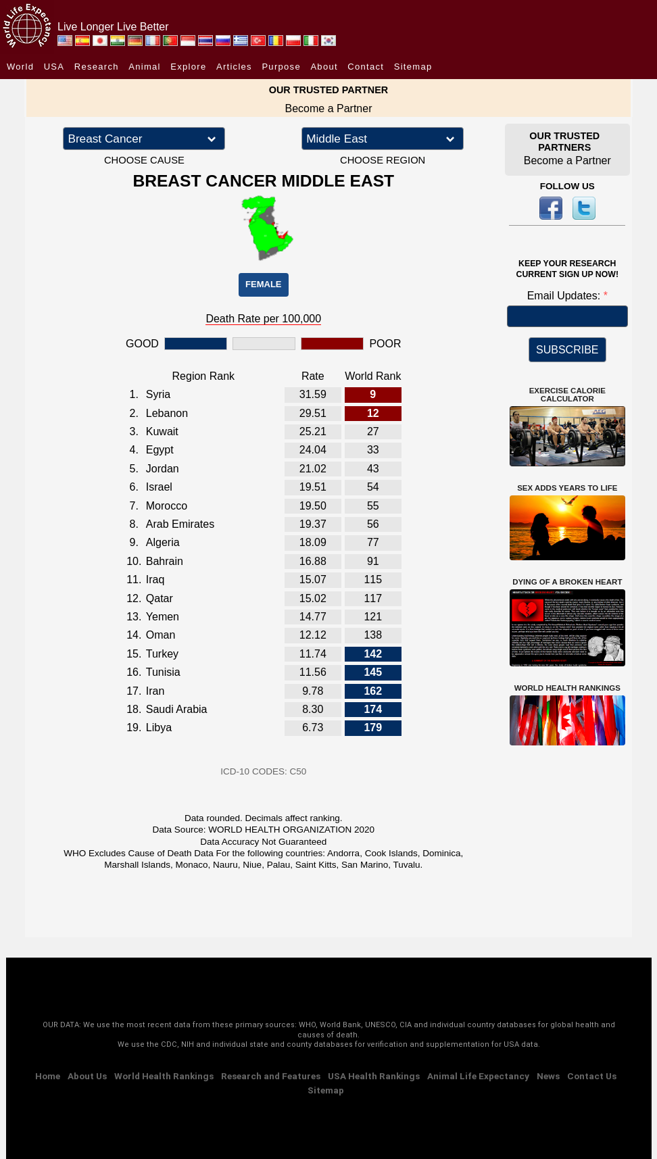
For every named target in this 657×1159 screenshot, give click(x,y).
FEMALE (263, 284)
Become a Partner (328, 108)
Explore (188, 66)
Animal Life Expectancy (478, 1075)
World (20, 66)
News (548, 1075)
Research (96, 66)
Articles (234, 66)
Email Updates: (565, 295)
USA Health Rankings (374, 1075)
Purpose (281, 66)
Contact (365, 66)
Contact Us (591, 1075)
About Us (87, 1075)
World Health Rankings (164, 1075)
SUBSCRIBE (567, 349)
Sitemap (413, 66)
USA (54, 66)
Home (47, 1075)
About (323, 66)
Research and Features (270, 1075)
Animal (144, 66)
